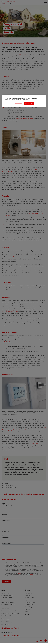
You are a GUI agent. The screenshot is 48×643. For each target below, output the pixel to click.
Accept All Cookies (29, 103)
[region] (24, 101)
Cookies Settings (18, 103)
